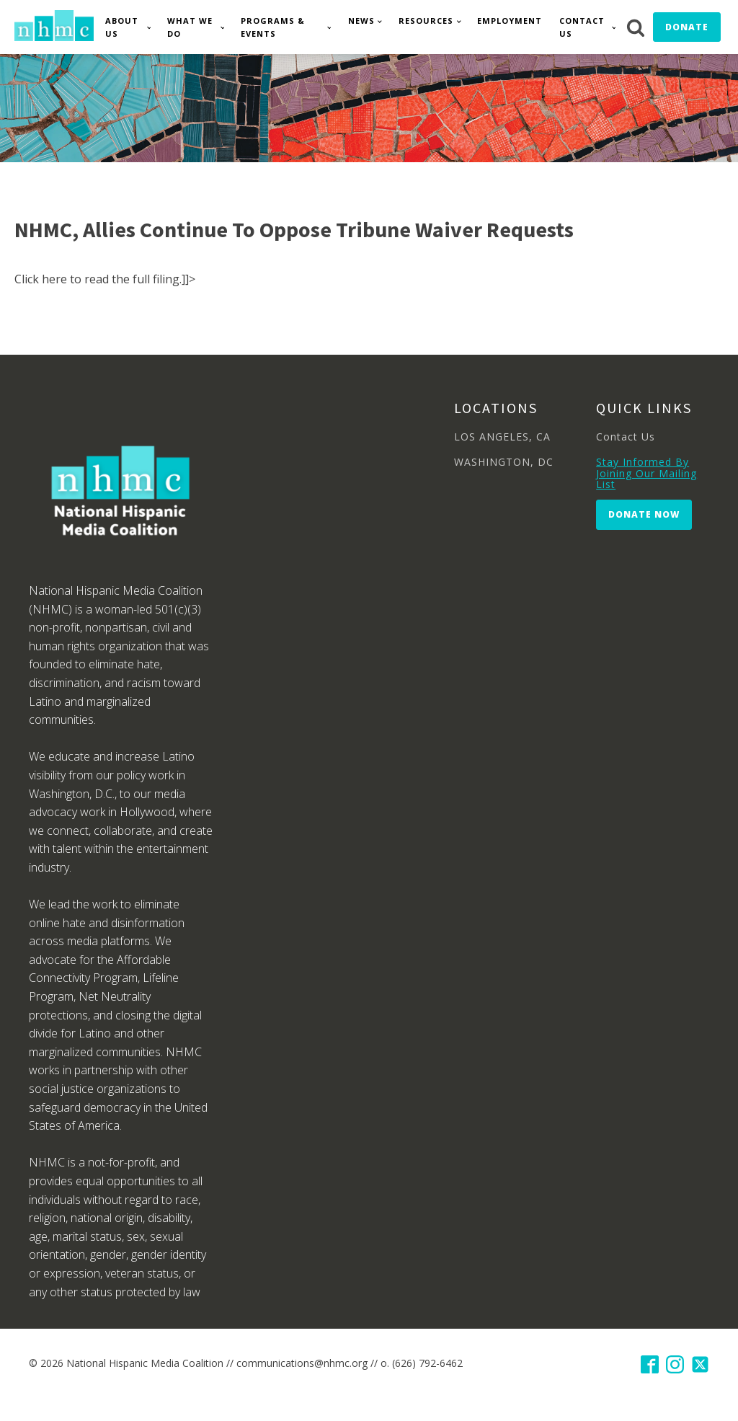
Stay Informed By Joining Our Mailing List (646, 473)
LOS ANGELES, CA (502, 436)
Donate (686, 27)
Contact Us (582, 27)
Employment (509, 20)
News (361, 20)
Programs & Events (273, 27)
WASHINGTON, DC (504, 461)
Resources (426, 20)
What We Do (190, 27)
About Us (121, 27)
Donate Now (644, 514)
